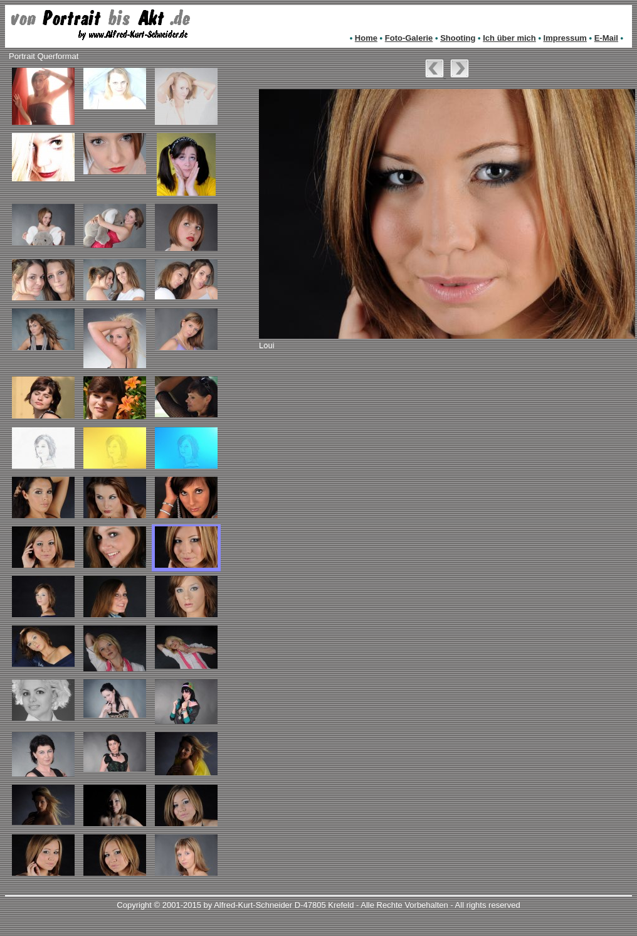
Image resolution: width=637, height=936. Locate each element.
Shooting (457, 38)
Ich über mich (509, 38)
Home (366, 38)
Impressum (565, 38)
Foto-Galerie (409, 38)
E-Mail (606, 38)
